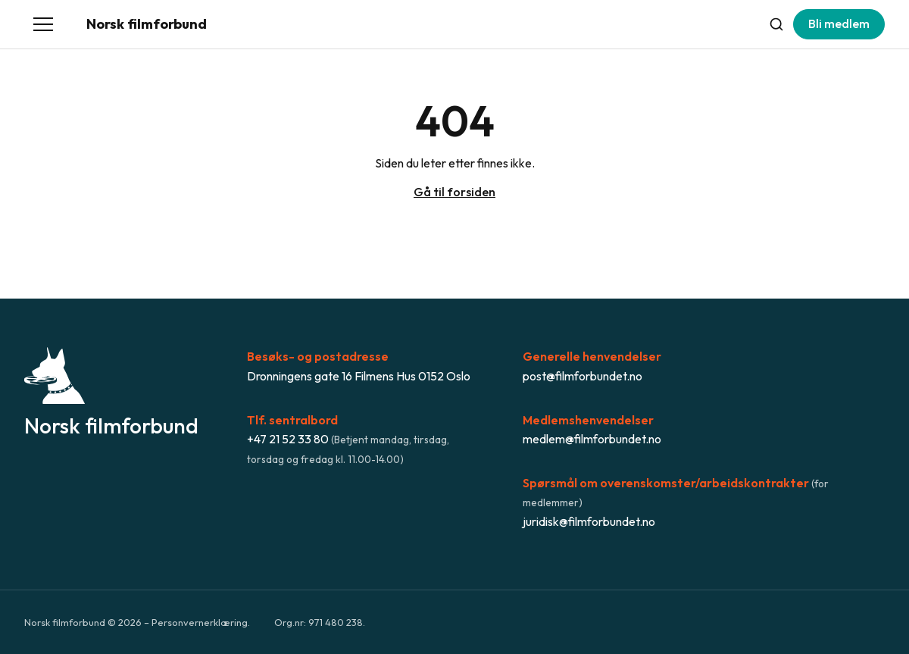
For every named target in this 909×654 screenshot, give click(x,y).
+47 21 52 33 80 (288, 438)
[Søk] (776, 24)
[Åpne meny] (43, 24)
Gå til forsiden (454, 191)
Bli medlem (839, 23)
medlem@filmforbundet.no (592, 438)
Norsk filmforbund (146, 24)
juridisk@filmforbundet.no (589, 521)
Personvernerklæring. (201, 622)
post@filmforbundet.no (582, 375)
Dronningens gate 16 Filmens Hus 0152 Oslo (358, 375)
